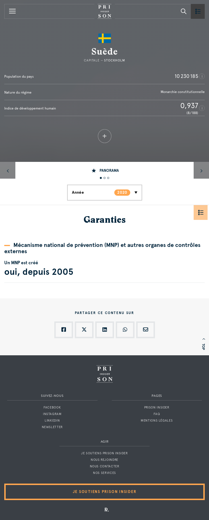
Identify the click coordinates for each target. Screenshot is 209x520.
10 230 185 (186, 76)
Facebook (52, 407)
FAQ (157, 414)
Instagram (52, 414)
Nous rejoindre (104, 460)
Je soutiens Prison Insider (104, 453)
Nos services (104, 473)
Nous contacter (104, 466)
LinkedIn (52, 420)
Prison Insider (156, 407)
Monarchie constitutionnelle (183, 92)
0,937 (189, 105)
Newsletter (52, 427)
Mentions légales (157, 420)
